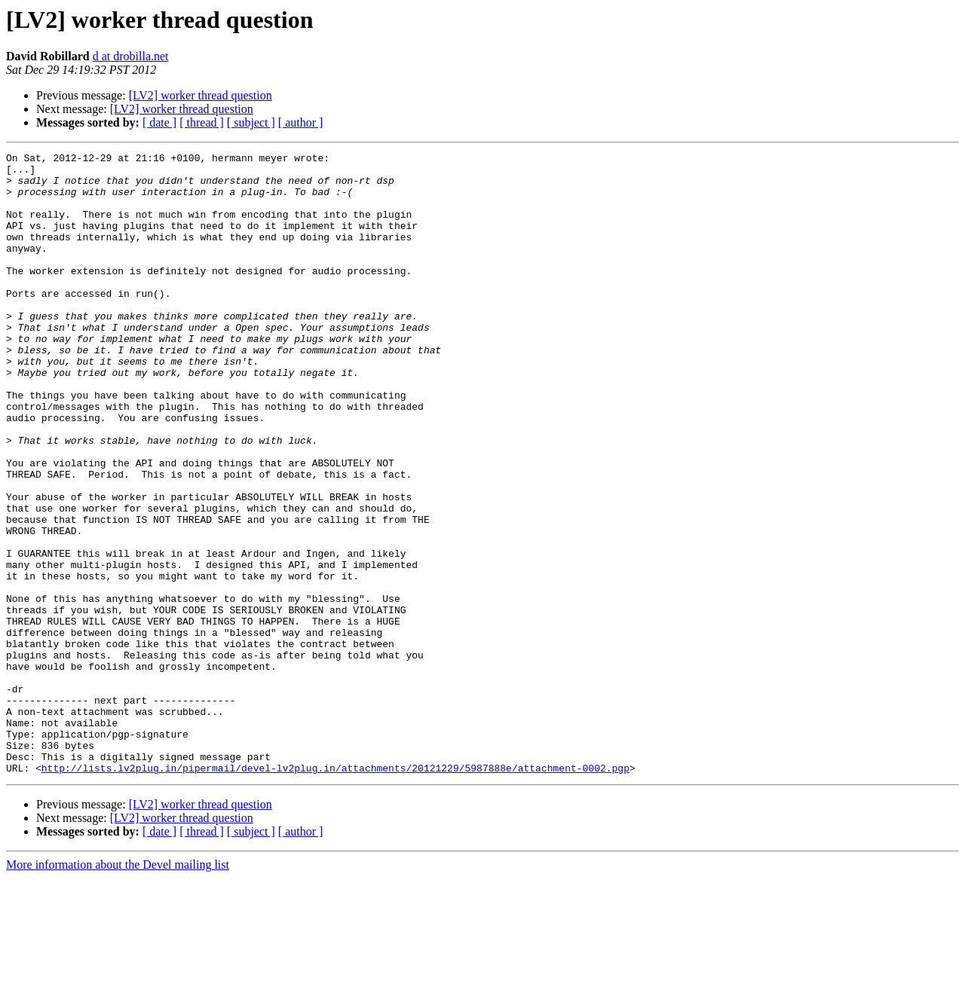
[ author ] (300, 122)
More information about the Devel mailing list (117, 988)
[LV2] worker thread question (200, 95)
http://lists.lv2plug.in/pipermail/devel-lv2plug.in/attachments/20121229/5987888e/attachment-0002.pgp (335, 892)
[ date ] (159, 122)
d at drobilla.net (131, 56)
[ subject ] (251, 122)
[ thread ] (201, 122)
